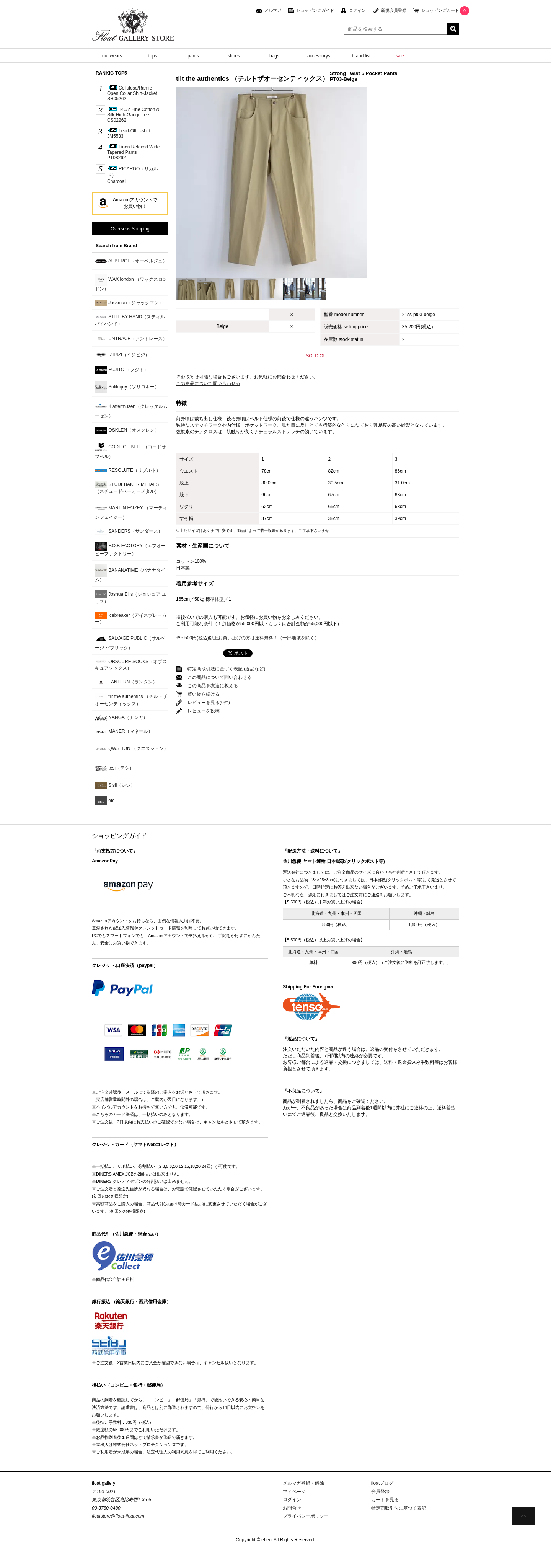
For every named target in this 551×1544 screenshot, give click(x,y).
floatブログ (382, 1483)
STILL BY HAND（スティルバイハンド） (130, 319)
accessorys (318, 56)
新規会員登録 (393, 10)
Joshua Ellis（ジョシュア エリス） (130, 597)
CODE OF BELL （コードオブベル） (130, 450)
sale (400, 56)
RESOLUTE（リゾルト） (128, 470)
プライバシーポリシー (306, 1516)
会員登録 (380, 1491)
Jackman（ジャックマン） (129, 303)
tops (152, 56)
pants (193, 56)
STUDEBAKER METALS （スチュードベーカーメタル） (127, 487)
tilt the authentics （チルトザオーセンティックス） (131, 699)
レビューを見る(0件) (208, 702)
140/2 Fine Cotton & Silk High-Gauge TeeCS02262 (133, 115)
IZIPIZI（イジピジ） (122, 355)
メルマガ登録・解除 (303, 1483)
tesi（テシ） (114, 768)
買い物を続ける (203, 694)
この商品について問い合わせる (208, 383)
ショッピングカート (440, 10)
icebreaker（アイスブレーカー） (130, 618)
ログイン (357, 10)
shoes (234, 56)
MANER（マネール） (124, 731)
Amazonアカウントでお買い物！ (135, 203)
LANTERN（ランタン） (126, 682)
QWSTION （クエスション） (131, 749)
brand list (361, 56)
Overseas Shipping (130, 229)
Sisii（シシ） (115, 785)
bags (274, 56)
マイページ (294, 1491)
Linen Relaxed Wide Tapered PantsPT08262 (133, 152)
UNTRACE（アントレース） (131, 338)
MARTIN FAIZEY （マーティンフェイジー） (131, 511)
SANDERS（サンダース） (129, 531)
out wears (112, 56)
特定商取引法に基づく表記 (398, 1508)
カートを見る (385, 1499)
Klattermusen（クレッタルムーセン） (131, 410)
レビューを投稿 (203, 711)
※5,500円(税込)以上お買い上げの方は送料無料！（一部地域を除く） (247, 638)
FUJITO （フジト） (121, 369)
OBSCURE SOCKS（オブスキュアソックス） (131, 665)
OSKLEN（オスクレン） (127, 430)
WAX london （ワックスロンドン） (131, 283)
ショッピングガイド (315, 10)
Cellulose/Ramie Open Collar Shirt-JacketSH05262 (132, 93)
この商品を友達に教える (212, 685)
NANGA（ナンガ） (121, 718)
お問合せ (292, 1508)
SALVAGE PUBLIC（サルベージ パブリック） (130, 642)
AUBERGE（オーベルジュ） (131, 261)
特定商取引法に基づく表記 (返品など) (226, 669)
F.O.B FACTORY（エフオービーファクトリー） (130, 549)
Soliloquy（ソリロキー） (127, 387)
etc (104, 800)
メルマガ (272, 10)
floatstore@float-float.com (118, 1516)
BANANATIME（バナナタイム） (130, 573)
